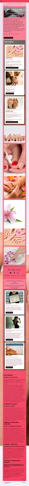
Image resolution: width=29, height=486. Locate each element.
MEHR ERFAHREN (9, 312)
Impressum (23, 479)
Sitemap (10, 482)
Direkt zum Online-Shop (8, 37)
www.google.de (6, 477)
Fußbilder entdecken (9, 93)
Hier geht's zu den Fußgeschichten (12, 67)
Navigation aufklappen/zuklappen (14, 1)
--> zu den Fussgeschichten (14, 283)
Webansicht (23, 482)
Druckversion (6, 482)
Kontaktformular (18, 473)
